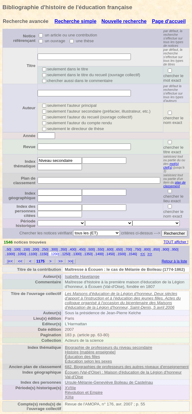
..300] (54, 249)
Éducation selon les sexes (88, 361)
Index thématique (24, 163)
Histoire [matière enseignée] (90, 352)
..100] (16, 249)
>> (149, 254)
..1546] (132, 254)
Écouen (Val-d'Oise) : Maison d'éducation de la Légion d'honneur (123, 372)
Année (29, 135)
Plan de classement (24, 180)
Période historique (25, 223)
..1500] (121, 254)
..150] (26, 249)
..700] (128, 249)
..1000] (10, 254)
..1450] (110, 254)
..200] (35, 249)
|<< (10, 261)
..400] (72, 249)
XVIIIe (70, 388)
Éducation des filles (82, 356)
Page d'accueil (169, 21)
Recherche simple (75, 21)
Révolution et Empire (84, 392)
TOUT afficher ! (176, 242)
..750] (137, 249)
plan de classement (174, 184)
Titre (31, 65)
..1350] (88, 254)
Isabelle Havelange (82, 276)
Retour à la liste (174, 261)
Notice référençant (24, 38)
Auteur (28, 108)
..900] (165, 249)
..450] (81, 249)
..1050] (21, 254)
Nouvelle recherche (124, 21)
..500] (91, 249)
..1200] (54, 254)
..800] (146, 249)
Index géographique (22, 195)
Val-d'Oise (74, 377)
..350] (63, 249)
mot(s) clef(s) (171, 165)
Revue (29, 146)
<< (142, 254)
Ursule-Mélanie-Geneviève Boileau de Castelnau (109, 382)
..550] (100, 249)
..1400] (99, 254)
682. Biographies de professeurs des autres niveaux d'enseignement (127, 366)
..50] (8, 249)
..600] (109, 249)
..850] (156, 249)
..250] (44, 249)
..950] (174, 249)
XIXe (69, 397)
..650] (119, 249)
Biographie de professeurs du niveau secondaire (108, 347)
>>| (70, 261)
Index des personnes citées (25, 211)
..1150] (43, 254)
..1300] (77, 254)
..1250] (65, 254)
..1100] (32, 254)
